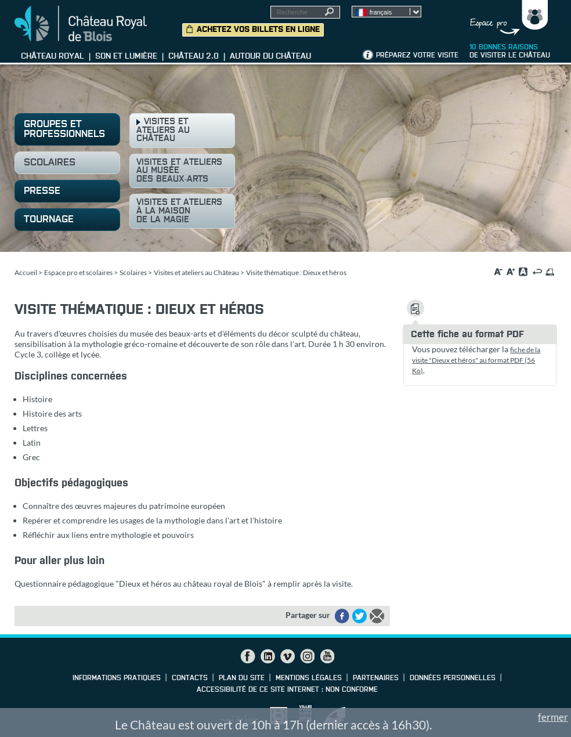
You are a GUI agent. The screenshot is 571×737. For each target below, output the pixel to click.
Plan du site (242, 678)
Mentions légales (309, 678)
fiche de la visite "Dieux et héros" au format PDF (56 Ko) (476, 360)
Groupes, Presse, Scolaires (506, 18)
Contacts (190, 678)
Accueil (26, 272)
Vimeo (287, 656)
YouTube (326, 656)
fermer (553, 717)
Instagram (307, 656)
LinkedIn (267, 656)
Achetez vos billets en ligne (258, 30)
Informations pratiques (117, 678)
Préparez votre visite (417, 55)
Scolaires (133, 272)
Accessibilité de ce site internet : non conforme (287, 690)
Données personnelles (453, 678)
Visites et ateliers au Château (196, 272)
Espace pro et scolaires (78, 272)
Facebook (247, 656)
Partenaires (376, 678)
